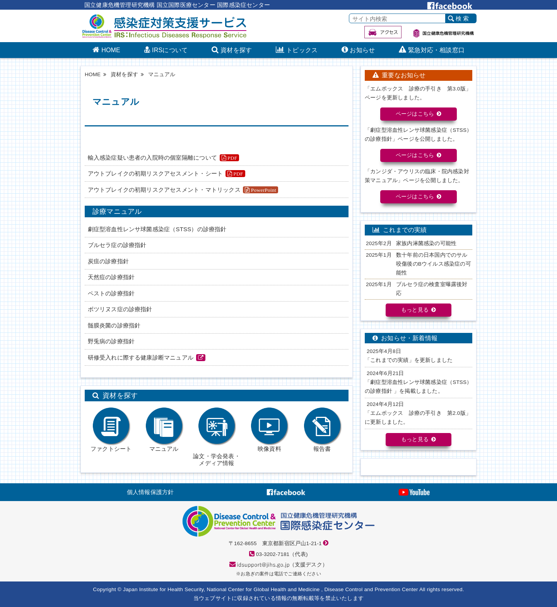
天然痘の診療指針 (111, 277)
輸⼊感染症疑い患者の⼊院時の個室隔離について (152, 157)
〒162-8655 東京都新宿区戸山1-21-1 (275, 543)
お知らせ (362, 50)
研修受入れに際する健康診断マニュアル (141, 357)
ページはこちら (415, 114)
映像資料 (269, 429)
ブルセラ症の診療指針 (117, 245)
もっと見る (415, 310)
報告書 (322, 429)
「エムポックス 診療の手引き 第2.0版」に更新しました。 (418, 417)
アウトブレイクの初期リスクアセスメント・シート (155, 173)
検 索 (462, 18)
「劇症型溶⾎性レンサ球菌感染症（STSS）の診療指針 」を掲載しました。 (418, 386)
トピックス (302, 50)
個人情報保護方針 (150, 492)
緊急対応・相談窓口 (436, 50)
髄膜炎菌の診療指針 (114, 325)
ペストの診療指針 (111, 293)
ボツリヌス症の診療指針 (120, 309)
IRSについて (170, 50)
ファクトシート (111, 429)
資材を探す (236, 50)
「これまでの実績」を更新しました (409, 360)
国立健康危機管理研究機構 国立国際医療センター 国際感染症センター (177, 5)
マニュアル (164, 429)
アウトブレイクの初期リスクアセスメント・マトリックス (164, 189)
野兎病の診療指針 (111, 341)
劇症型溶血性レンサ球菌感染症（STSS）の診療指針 (157, 229)
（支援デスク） (282, 565)
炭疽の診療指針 (108, 261)
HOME (110, 50)
